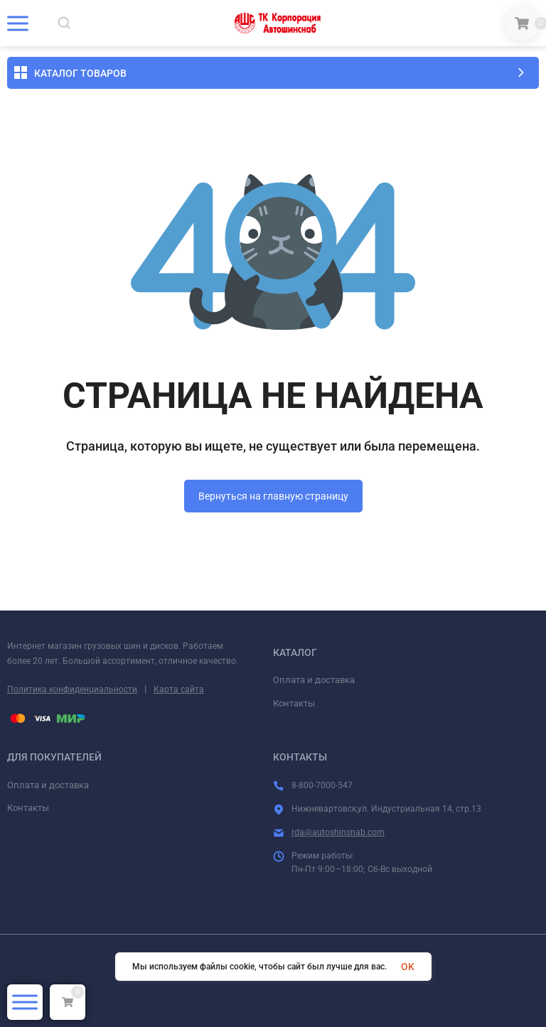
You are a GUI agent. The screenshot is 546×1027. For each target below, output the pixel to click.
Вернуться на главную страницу (273, 496)
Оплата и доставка (314, 679)
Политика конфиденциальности (72, 689)
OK (407, 966)
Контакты (294, 703)
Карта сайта (179, 689)
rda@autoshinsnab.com (338, 832)
